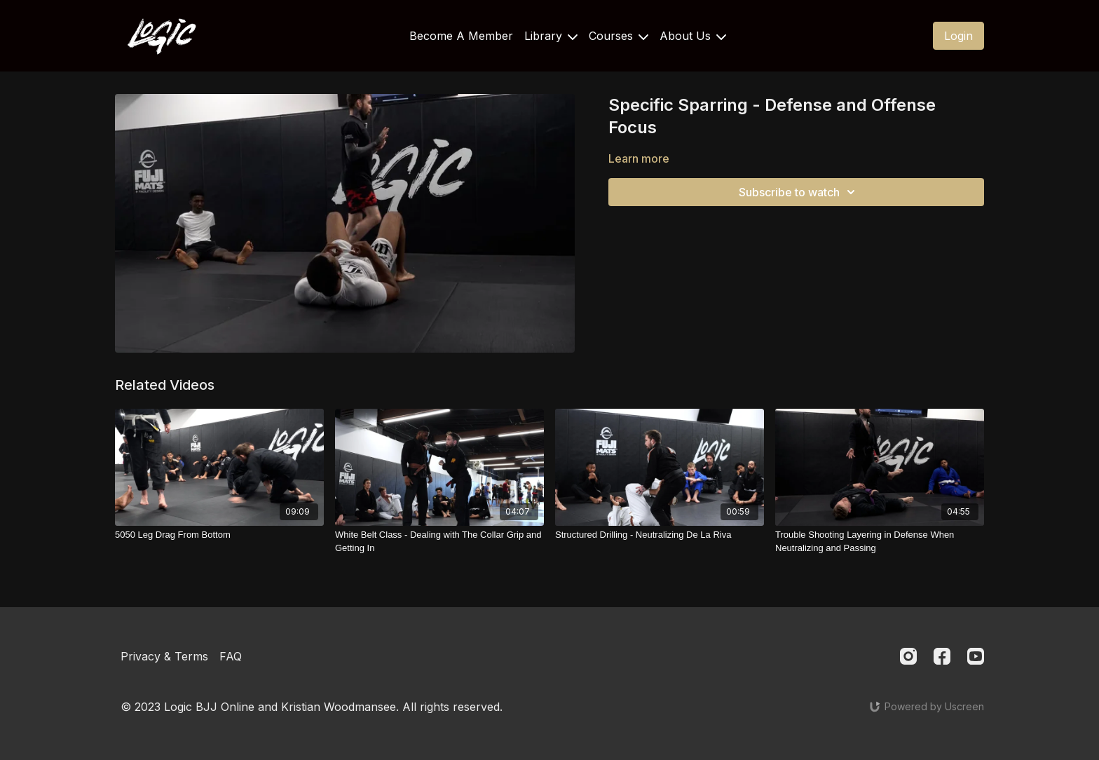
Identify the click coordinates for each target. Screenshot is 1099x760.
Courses (618, 36)
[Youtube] (975, 656)
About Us (693, 36)
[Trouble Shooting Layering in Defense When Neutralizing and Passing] (879, 541)
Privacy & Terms (164, 656)
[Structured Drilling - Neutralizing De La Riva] (659, 535)
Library (551, 36)
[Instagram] (908, 656)
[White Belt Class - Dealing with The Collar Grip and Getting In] (439, 541)
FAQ (230, 656)
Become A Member (461, 36)
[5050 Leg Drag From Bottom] (219, 535)
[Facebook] (942, 656)
